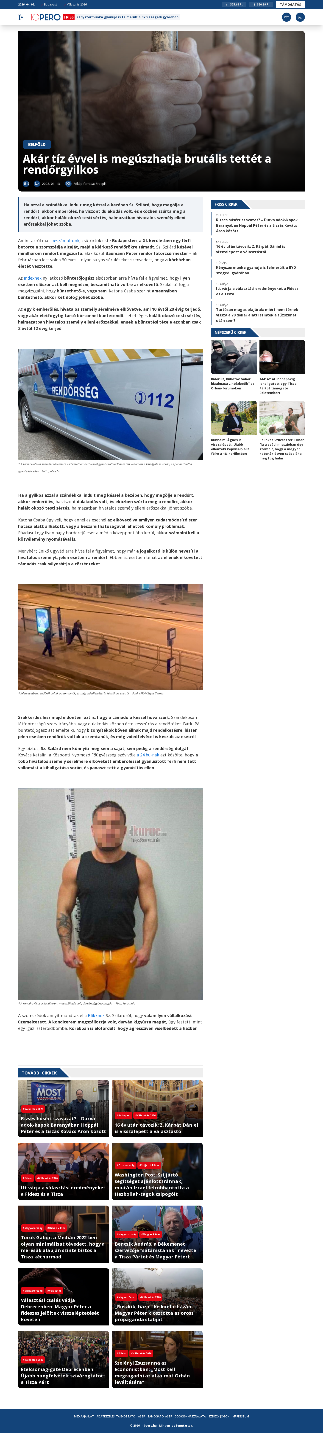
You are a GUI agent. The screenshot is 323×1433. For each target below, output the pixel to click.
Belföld (37, 144)
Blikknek (96, 1015)
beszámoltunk (65, 240)
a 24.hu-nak (148, 755)
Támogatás (290, 4)
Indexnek (33, 278)
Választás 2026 (75, 4)
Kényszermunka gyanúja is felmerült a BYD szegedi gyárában (127, 17)
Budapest (49, 4)
